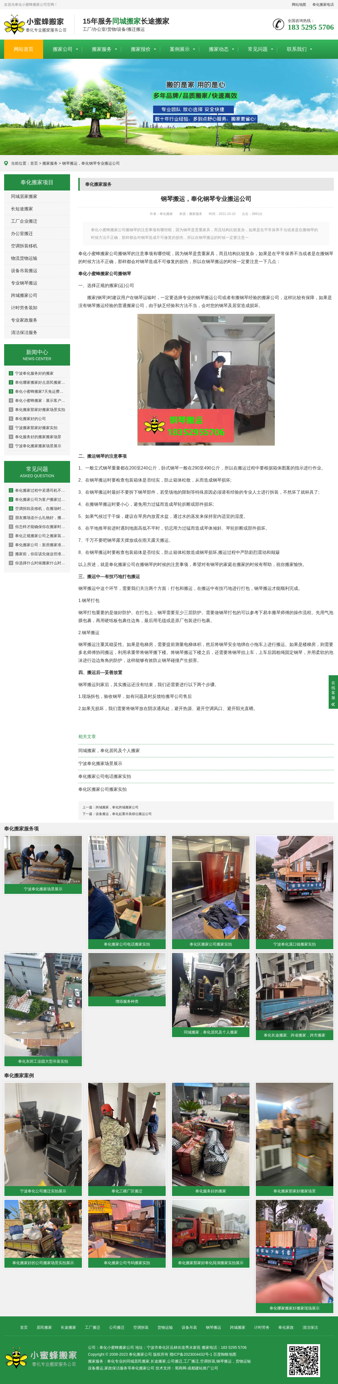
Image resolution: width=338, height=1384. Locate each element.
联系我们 (297, 49)
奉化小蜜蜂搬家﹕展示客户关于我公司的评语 (37, 400)
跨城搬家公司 (24, 295)
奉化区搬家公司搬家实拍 (102, 789)
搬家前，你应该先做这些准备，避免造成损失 (37, 554)
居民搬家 (44, 1326)
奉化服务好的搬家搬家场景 (35, 437)
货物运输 (165, 1326)
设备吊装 (189, 1326)
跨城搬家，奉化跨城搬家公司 (117, 807)
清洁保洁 (310, 1326)
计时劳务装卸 (24, 307)
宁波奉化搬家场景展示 (100, 763)
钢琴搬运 (213, 1326)
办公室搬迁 (22, 233)
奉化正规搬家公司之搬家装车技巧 (37, 536)
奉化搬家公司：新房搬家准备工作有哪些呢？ (37, 545)
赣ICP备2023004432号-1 (191, 1353)
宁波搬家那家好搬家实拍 (33, 428)
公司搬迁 (116, 1326)
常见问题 (258, 49)
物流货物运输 (24, 258)
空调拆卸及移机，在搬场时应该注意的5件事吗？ (37, 508)
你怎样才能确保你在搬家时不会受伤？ (37, 526)
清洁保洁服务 (24, 332)
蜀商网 (180, 1366)
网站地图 (299, 4)
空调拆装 (141, 1326)
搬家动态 (219, 49)
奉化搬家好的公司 (27, 418)
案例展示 (180, 49)
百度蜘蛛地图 (224, 1353)
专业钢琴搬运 (24, 283)
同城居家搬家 (24, 196)
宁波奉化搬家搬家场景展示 (35, 446)
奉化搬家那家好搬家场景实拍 (37, 409)
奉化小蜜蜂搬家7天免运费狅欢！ (37, 391)
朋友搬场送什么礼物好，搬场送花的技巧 (37, 517)
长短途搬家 (22, 208)
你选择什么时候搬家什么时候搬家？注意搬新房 (37, 563)
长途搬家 (68, 1326)
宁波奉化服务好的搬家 (31, 373)
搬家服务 (102, 49)
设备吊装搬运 (24, 270)
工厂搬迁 (92, 1326)
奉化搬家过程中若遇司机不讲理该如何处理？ (37, 490)
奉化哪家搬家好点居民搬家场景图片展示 (37, 382)
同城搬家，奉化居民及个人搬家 (109, 750)
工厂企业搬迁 (24, 221)
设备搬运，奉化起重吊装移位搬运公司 (124, 814)
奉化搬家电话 (323, 4)
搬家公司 (63, 49)
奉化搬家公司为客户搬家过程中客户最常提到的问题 (37, 499)
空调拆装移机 (24, 246)
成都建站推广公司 (202, 1366)
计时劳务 (262, 1326)
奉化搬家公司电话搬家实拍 (104, 776)
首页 (34, 163)
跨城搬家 (237, 1326)
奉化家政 (286, 1326)
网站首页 (24, 49)
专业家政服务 (24, 320)
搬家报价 (141, 49)
